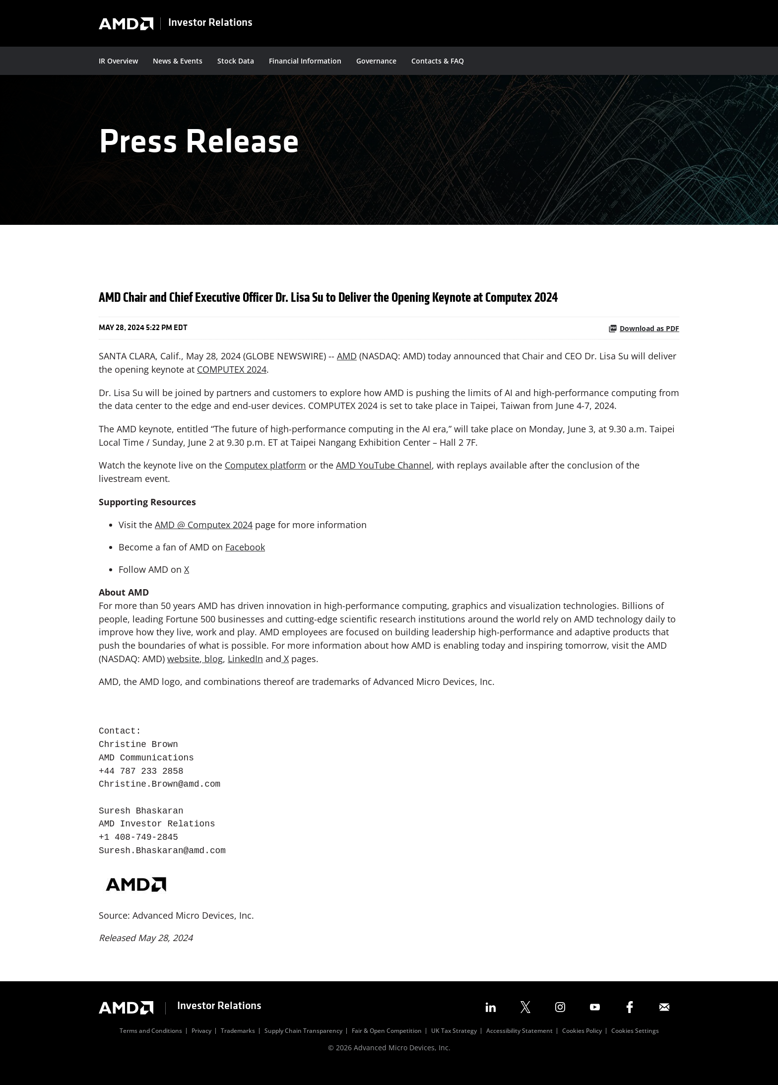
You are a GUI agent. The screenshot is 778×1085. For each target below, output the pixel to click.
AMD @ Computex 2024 (204, 535)
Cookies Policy (582, 1045)
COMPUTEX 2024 (231, 378)
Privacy (201, 1045)
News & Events (177, 61)
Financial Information (305, 61)
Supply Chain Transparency (303, 1045)
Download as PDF (643, 336)
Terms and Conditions (151, 1045)
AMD (347, 364)
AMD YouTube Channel (384, 474)
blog (212, 670)
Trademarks (238, 1045)
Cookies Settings (635, 1045)
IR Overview (118, 61)
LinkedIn (245, 670)
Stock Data (235, 61)
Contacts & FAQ (437, 61)
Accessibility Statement (519, 1045)
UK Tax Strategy (454, 1045)
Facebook (245, 557)
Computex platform (265, 474)
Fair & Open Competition (387, 1045)
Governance (376, 61)
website (183, 670)
